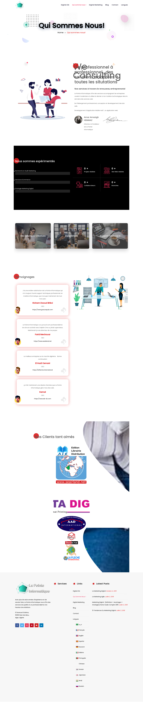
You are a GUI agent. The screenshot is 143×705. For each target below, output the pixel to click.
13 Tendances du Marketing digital (104, 610)
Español (80, 641)
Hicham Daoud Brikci (42, 303)
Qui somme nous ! (79, 5)
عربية (79, 624)
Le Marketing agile (98, 597)
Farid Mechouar (42, 334)
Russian (80, 686)
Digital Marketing (95, 5)
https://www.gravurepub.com (42, 310)
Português (81, 658)
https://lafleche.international (43, 370)
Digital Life (65, 5)
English (79, 636)
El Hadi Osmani (42, 363)
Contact (115, 5)
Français (80, 630)
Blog (107, 5)
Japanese (81, 675)
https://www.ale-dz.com (42, 399)
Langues (124, 5)
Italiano (80, 653)
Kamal (42, 392)
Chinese (80, 664)
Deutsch (80, 647)
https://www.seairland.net (43, 341)
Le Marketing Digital (99, 591)
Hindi (79, 681)
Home (60, 32)
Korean (80, 669)
